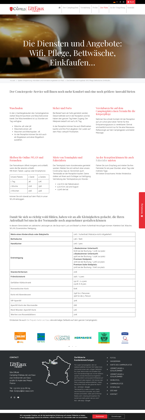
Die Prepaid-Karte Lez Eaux (38, 320)
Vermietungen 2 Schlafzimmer (117, 375)
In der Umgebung (117, 7)
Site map (113, 391)
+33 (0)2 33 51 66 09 (21, 388)
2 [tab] (72, 346)
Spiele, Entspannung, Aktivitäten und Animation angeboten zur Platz (41, 80)
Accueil (12, 80)
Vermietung (85, 7)
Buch (131, 2)
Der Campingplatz (70, 7)
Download (115, 387)
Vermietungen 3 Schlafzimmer (117, 369)
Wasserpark (115, 361)
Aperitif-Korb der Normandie (24, 305)
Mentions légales (80, 412)
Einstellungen (29, 417)
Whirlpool (115, 380)
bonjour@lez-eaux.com (24, 391)
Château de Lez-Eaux (52, 412)
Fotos (113, 358)
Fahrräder (101, 160)
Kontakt (131, 7)
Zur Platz (104, 7)
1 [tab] (69, 346)
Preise (95, 7)
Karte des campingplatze (121, 365)
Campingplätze (116, 384)
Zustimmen (100, 416)
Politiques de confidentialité (96, 412)
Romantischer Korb (20, 289)
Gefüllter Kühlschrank (21, 283)
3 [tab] (76, 346)
